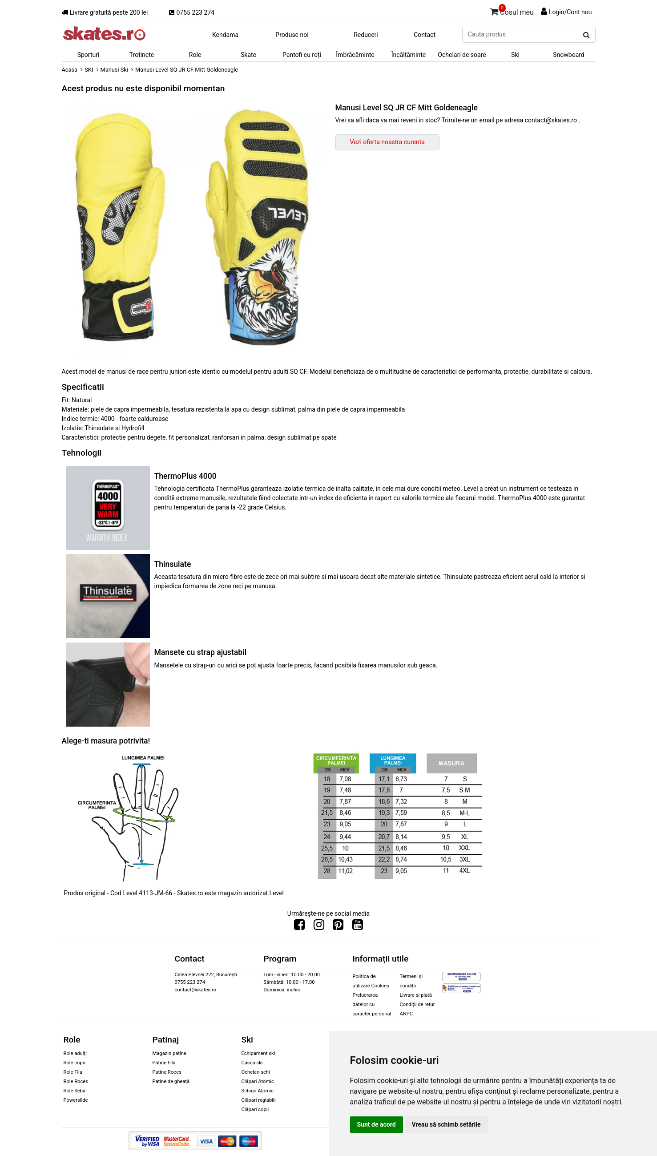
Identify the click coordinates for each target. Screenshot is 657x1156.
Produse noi (291, 34)
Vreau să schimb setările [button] (446, 1124)
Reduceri (366, 34)
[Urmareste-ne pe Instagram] (319, 926)
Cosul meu (512, 10)
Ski (515, 54)
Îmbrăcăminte (355, 54)
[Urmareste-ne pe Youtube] (358, 926)
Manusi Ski (114, 69)
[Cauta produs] (586, 35)
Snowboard (568, 54)
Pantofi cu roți (301, 54)
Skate (248, 54)
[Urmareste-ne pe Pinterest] (338, 926)
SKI (89, 69)
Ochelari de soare (462, 54)
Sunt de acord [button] (376, 1124)
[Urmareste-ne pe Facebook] (299, 926)
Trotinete (141, 54)
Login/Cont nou (570, 12)
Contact (424, 34)
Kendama (225, 34)
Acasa (70, 69)
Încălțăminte (408, 54)
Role (195, 54)
